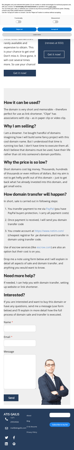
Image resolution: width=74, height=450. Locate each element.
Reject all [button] (19, 440)
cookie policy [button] (52, 417)
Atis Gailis (13, 4)
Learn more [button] (37, 445)
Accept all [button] (54, 440)
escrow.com (44, 247)
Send (11, 398)
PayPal (50, 208)
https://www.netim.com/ (49, 231)
